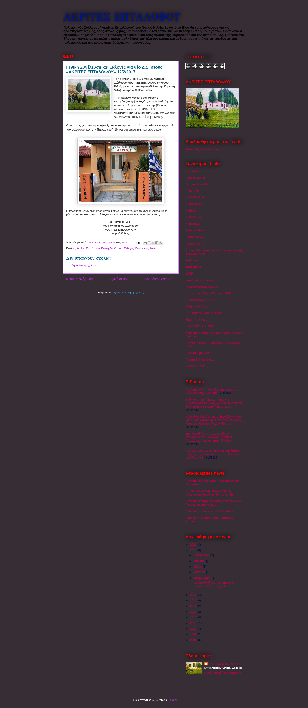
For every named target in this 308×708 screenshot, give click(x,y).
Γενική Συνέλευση (111, 248)
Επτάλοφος (142, 248)
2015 (193, 600)
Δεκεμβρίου (201, 555)
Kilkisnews (193, 223)
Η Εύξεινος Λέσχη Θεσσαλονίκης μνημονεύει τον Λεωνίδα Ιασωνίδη (209, 492)
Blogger (172, 699)
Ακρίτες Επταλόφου (88, 248)
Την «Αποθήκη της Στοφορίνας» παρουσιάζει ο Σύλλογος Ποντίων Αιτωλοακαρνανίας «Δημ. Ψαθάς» (209, 437)
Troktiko (191, 260)
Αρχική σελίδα (118, 279)
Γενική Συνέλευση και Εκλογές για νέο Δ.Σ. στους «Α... (214, 584)
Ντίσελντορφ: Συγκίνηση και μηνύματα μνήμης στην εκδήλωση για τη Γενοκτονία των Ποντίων (214, 454)
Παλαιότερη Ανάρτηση (159, 279)
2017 (193, 550)
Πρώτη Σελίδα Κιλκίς (200, 359)
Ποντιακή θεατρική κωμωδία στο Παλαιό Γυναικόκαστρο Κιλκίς (213, 502)
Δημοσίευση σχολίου (83, 265)
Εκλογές (129, 248)
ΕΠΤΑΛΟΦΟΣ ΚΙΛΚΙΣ (200, 299)
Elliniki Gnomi (195, 177)
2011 (193, 623)
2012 (193, 617)
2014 (193, 606)
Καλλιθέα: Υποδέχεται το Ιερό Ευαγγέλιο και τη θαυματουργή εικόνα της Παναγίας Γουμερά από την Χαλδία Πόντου (214, 420)
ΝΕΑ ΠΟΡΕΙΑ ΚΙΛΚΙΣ (200, 326)
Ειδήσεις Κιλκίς (196, 306)
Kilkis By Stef (195, 197)
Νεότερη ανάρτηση (79, 279)
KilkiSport (192, 191)
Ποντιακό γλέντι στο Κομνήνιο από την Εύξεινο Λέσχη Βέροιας (212, 391)
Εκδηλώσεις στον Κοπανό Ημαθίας (210, 511)
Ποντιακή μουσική (198, 353)
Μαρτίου (199, 572)
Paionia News (195, 230)
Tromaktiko (193, 267)
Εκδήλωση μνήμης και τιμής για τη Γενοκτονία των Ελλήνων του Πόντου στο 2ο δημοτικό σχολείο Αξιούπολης (214, 403)
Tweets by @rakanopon (202, 149)
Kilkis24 (191, 210)
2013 (193, 611)
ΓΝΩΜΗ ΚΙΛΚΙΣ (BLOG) (202, 286)
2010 (193, 628)
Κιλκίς (153, 248)
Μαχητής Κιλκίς (196, 319)
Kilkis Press (194, 204)
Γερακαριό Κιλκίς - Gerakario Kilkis (210, 293)
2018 (193, 544)
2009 (193, 634)
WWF (189, 273)
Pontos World (195, 243)
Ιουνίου (198, 561)
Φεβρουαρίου (203, 578)
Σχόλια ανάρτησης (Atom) (129, 292)
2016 (193, 595)
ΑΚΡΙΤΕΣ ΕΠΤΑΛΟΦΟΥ (121, 17)
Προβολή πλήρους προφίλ (222, 672)
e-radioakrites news (199, 280)
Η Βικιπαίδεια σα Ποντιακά (204, 313)
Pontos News (195, 237)
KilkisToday (194, 217)
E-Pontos (192, 171)
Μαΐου (198, 566)
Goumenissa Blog (198, 184)
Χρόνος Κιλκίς (195, 366)
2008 (193, 640)
